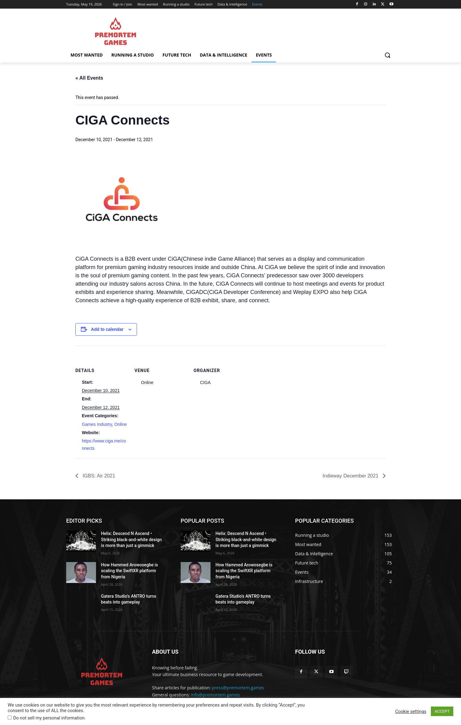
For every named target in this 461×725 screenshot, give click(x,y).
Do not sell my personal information (49, 718)
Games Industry (97, 424)
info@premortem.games (215, 695)
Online (120, 424)
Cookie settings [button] (410, 711)
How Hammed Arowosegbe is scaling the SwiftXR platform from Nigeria (129, 570)
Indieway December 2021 (351, 475)
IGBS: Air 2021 (98, 475)
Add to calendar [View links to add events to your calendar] (107, 329)
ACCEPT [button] (442, 711)
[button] (387, 55)
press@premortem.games (238, 688)
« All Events (89, 78)
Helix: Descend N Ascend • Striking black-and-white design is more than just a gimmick (131, 539)
